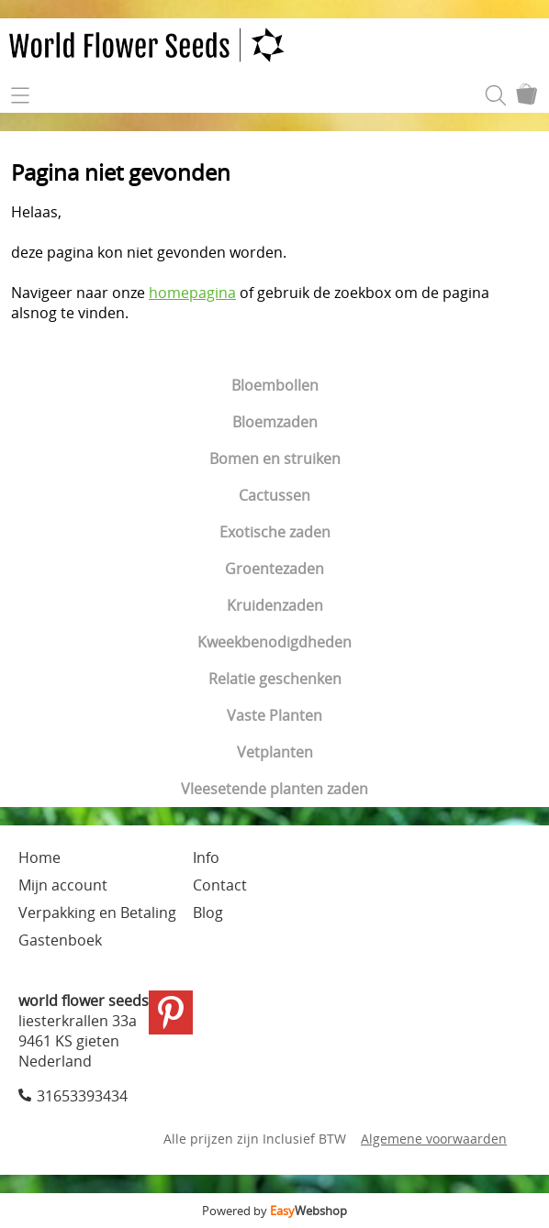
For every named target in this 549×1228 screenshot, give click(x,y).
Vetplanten (275, 752)
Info (206, 857)
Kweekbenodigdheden (274, 642)
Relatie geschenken (275, 679)
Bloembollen (275, 385)
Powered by (274, 1210)
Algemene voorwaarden (434, 1138)
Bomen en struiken (275, 458)
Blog (208, 912)
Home (39, 857)
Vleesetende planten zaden (274, 789)
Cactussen (274, 495)
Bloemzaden (275, 422)
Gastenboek (60, 940)
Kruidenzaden (275, 605)
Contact (220, 885)
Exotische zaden (275, 532)
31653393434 (82, 1096)
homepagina (192, 292)
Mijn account (62, 885)
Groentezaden (274, 569)
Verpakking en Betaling (97, 912)
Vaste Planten (274, 715)
